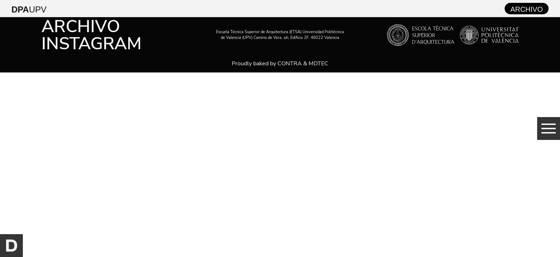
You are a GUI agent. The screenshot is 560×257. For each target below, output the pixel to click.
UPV (28, 9)
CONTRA (290, 63)
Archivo (80, 26)
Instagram (91, 43)
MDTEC (318, 63)
